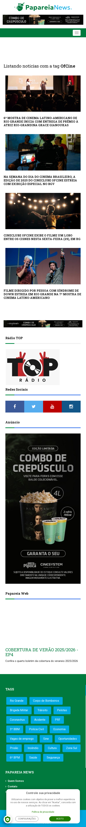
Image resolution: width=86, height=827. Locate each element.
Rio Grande (17, 700)
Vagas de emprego (22, 738)
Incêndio (33, 748)
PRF (57, 719)
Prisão (14, 748)
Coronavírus (17, 719)
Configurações (27, 818)
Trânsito (43, 710)
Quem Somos (16, 780)
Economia (59, 729)
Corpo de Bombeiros (46, 700)
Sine (46, 738)
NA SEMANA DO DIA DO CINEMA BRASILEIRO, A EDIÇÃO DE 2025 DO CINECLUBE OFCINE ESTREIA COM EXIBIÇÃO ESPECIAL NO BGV (40, 180)
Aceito (60, 818)
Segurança (53, 757)
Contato (12, 786)
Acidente (39, 719)
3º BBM (15, 729)
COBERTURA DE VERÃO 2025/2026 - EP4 (41, 652)
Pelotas (62, 710)
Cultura (52, 748)
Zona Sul (71, 748)
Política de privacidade (43, 812)
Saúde (33, 757)
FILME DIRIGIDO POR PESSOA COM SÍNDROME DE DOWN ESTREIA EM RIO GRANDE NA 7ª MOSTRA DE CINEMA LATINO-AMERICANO (42, 294)
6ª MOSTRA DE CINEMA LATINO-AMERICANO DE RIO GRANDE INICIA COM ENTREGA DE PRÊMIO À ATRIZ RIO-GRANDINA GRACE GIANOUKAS (41, 121)
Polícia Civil (36, 729)
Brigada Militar (19, 710)
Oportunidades (67, 738)
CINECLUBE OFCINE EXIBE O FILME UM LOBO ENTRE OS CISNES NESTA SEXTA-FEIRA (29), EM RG (42, 237)
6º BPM (15, 757)
